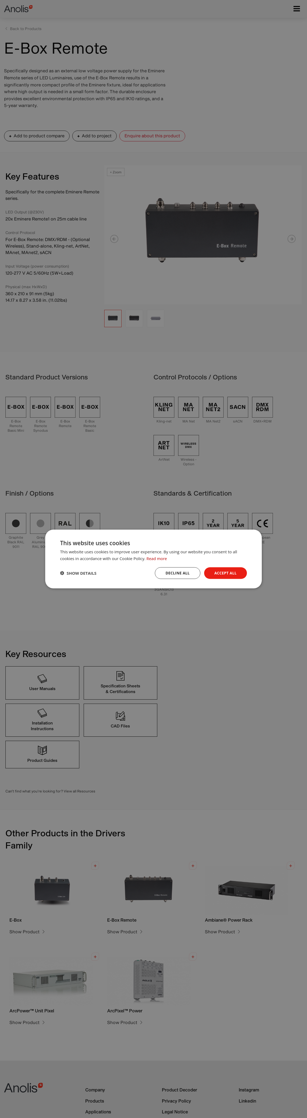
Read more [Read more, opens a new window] (156, 558)
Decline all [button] (176, 573)
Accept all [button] (225, 573)
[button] (78, 573)
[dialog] (153, 559)
